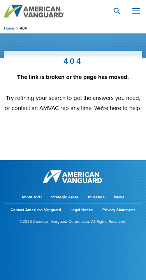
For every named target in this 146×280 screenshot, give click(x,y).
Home (9, 28)
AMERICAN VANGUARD (34, 11)
